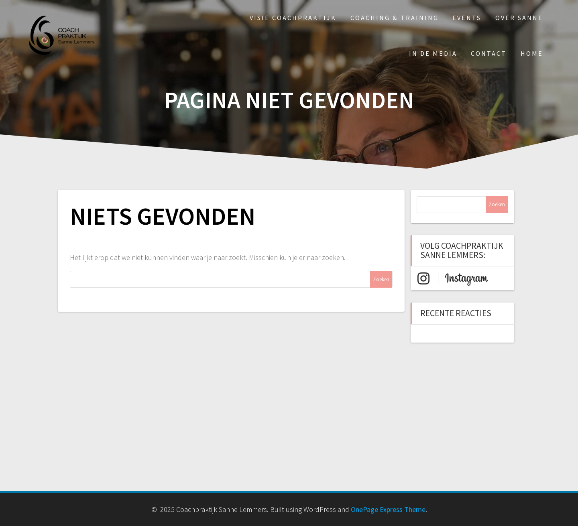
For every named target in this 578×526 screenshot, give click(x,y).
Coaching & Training (394, 18)
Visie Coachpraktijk (293, 18)
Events (466, 18)
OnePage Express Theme (388, 509)
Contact (489, 53)
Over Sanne (519, 18)
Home (532, 53)
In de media (433, 53)
